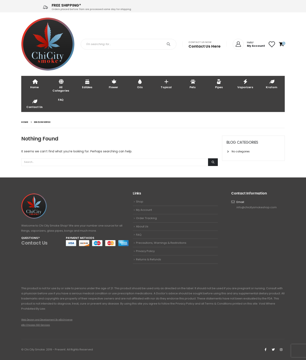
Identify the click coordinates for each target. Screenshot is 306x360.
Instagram (281, 349)
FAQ (61, 100)
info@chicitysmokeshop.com (257, 207)
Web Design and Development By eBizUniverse (46, 319)
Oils (139, 83)
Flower (113, 83)
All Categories (60, 85)
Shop (139, 202)
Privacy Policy (145, 251)
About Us (142, 226)
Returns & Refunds (148, 259)
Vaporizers (245, 83)
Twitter (273, 349)
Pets (193, 83)
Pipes (218, 83)
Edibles (87, 83)
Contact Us (34, 103)
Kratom (271, 83)
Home (34, 83)
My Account (144, 210)
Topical (166, 83)
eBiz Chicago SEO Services (35, 325)
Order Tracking (146, 218)
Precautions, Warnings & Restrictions (161, 243)
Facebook (265, 349)
